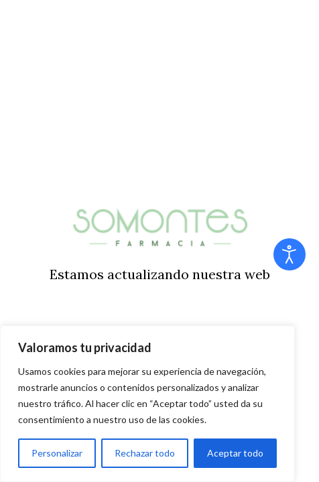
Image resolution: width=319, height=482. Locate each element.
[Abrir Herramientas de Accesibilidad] (289, 254)
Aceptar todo (235, 453)
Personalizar (56, 453)
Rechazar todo (145, 453)
